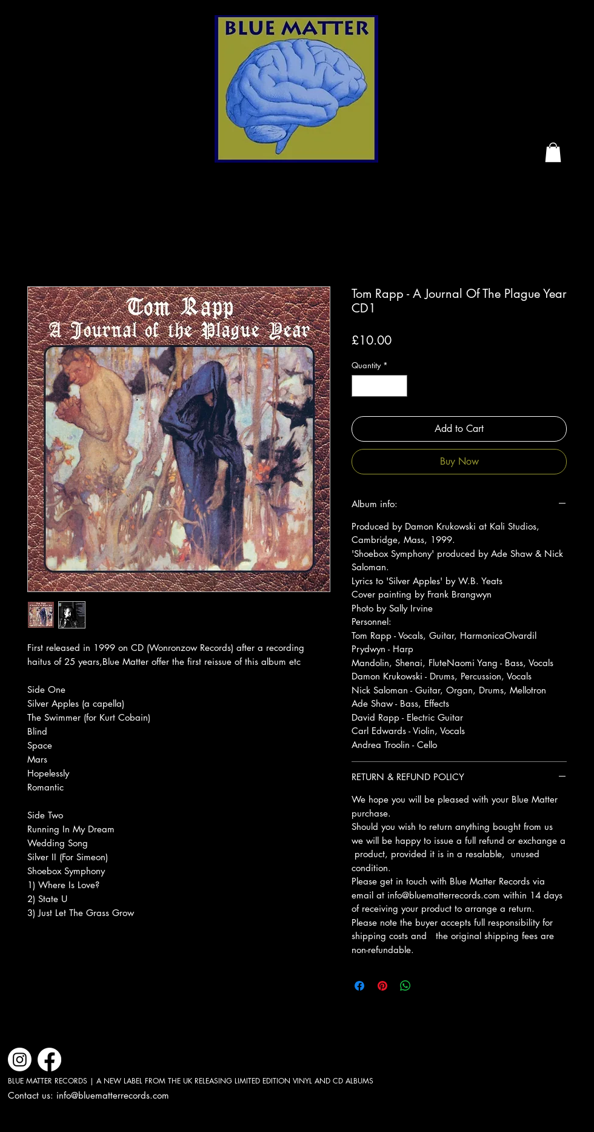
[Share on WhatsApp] (405, 986)
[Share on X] (428, 986)
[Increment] (399, 386)
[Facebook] (49, 1059)
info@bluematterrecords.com (112, 1095)
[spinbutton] (380, 386)
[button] (553, 152)
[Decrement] (360, 386)
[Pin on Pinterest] (382, 986)
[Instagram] (20, 1059)
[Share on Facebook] (359, 986)
